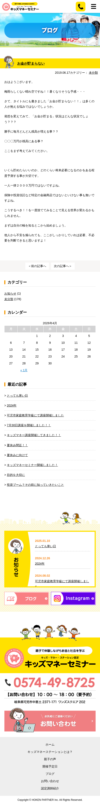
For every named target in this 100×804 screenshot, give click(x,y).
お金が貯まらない (31, 63)
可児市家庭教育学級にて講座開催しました (35, 415)
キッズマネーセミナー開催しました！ (32, 465)
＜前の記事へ (37, 266)
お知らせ (10, 293)
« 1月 (23, 370)
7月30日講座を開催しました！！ (29, 425)
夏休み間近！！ (17, 445)
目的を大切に (16, 475)
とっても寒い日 (17, 395)
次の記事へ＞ (63, 266)
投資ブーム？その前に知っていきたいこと (35, 484)
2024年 (12, 405)
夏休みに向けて (17, 455)
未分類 (93, 72)
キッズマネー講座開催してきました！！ (34, 435)
